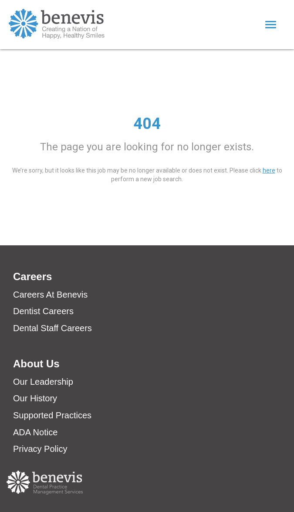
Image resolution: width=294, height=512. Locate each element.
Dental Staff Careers (52, 328)
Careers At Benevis (50, 294)
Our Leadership (43, 382)
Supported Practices (52, 415)
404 (147, 124)
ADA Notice (35, 432)
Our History (35, 398)
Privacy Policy (40, 449)
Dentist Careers (43, 311)
